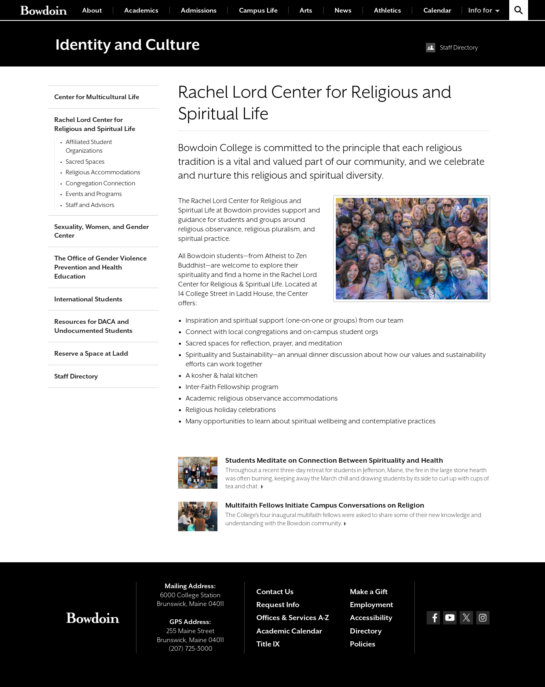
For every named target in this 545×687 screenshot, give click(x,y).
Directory (366, 631)
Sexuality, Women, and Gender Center (101, 231)
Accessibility (371, 617)
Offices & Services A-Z (292, 617)
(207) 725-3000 (190, 648)
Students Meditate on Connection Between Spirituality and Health (334, 460)
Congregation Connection (100, 183)
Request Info (277, 604)
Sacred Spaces (85, 161)
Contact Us (275, 591)
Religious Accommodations (103, 172)
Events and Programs (94, 194)
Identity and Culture (127, 44)
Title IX (268, 644)
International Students (88, 299)
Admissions (199, 10)
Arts (306, 10)
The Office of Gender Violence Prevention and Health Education (100, 267)
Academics (141, 10)
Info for (480, 10)
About (92, 10)
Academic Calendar (289, 631)
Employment (371, 604)
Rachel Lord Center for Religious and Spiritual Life (94, 124)
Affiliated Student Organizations (89, 146)
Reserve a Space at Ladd (91, 353)
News (343, 10)
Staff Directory (459, 47)
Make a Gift (369, 591)
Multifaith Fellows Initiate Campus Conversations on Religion (324, 505)
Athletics (387, 10)
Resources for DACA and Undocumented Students (93, 326)
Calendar (437, 10)
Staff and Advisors (90, 205)
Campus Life (258, 10)
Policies (363, 644)
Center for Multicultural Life (96, 97)
